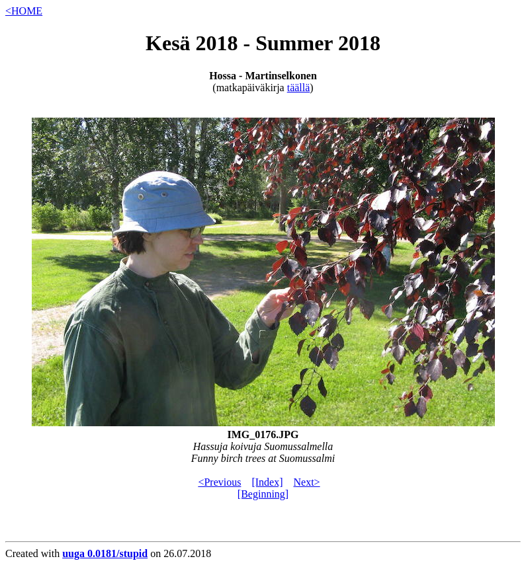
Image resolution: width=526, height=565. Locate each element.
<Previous (219, 482)
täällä (298, 87)
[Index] (267, 482)
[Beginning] (263, 494)
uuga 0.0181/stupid (105, 553)
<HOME (23, 11)
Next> (307, 482)
